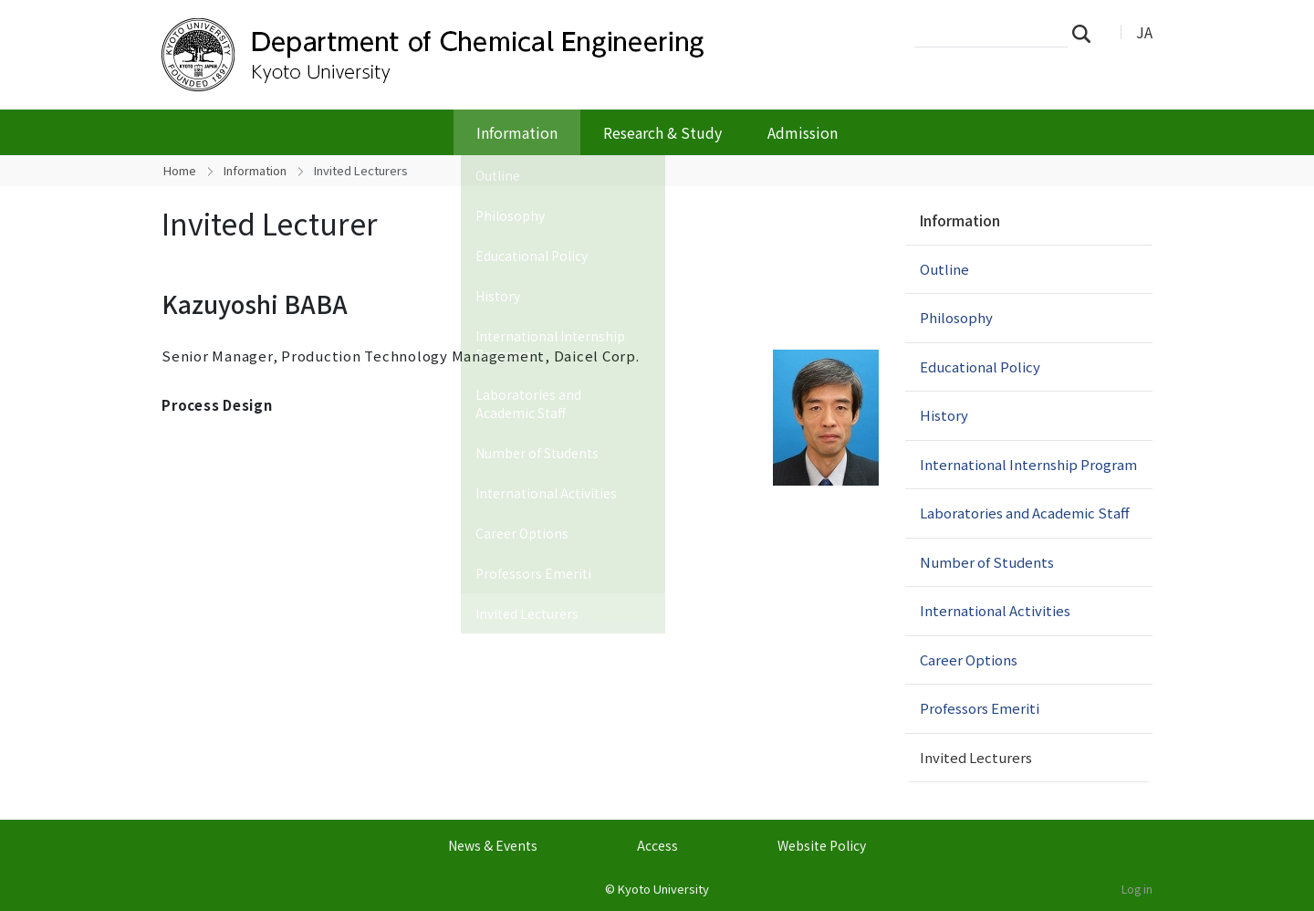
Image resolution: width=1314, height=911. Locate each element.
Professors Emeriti (979, 707)
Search (1087, 32)
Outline (944, 268)
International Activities (995, 610)
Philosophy (956, 317)
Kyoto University (663, 888)
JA (1144, 32)
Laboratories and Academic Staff (1025, 512)
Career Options (968, 659)
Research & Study (662, 132)
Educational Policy (980, 366)
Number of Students (987, 561)
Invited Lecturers (976, 757)
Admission (802, 132)
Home (179, 170)
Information (517, 132)
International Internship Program (1028, 464)
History (944, 414)
